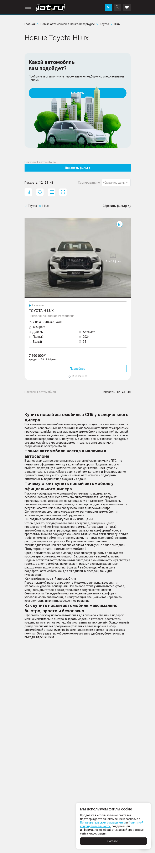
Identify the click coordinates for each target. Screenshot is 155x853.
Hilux (28, 219)
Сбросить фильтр (117, 205)
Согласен (113, 841)
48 (51, 182)
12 (41, 182)
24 (46, 182)
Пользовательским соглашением (103, 822)
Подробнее (77, 368)
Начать (77, 93)
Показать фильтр (77, 167)
